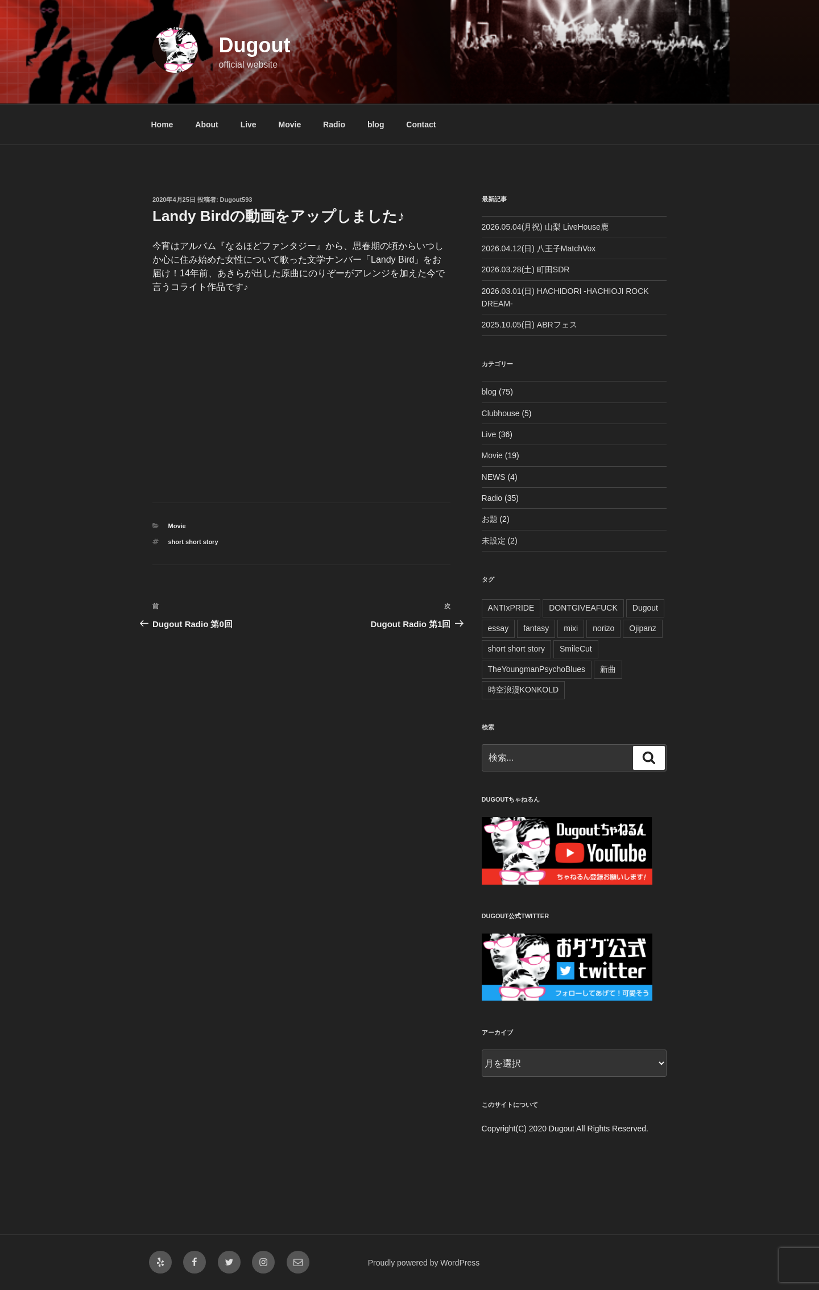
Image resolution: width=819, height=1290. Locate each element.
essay (498, 628)
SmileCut (576, 648)
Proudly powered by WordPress (424, 1262)
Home (162, 124)
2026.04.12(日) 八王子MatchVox (539, 248)
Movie (290, 124)
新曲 (608, 669)
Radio (334, 124)
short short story (193, 541)
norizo (603, 628)
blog (375, 124)
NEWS (494, 477)
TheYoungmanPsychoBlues (537, 669)
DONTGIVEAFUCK (583, 607)
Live (249, 124)
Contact (421, 124)
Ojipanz (642, 628)
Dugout (254, 45)
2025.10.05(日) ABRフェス (529, 324)
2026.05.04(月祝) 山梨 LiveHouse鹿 (545, 226)
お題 (490, 519)
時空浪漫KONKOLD (523, 689)
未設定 (494, 540)
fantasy (536, 628)
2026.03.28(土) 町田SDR (526, 269)
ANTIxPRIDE (511, 607)
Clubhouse (501, 413)
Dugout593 (236, 199)
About (206, 124)
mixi (571, 628)
